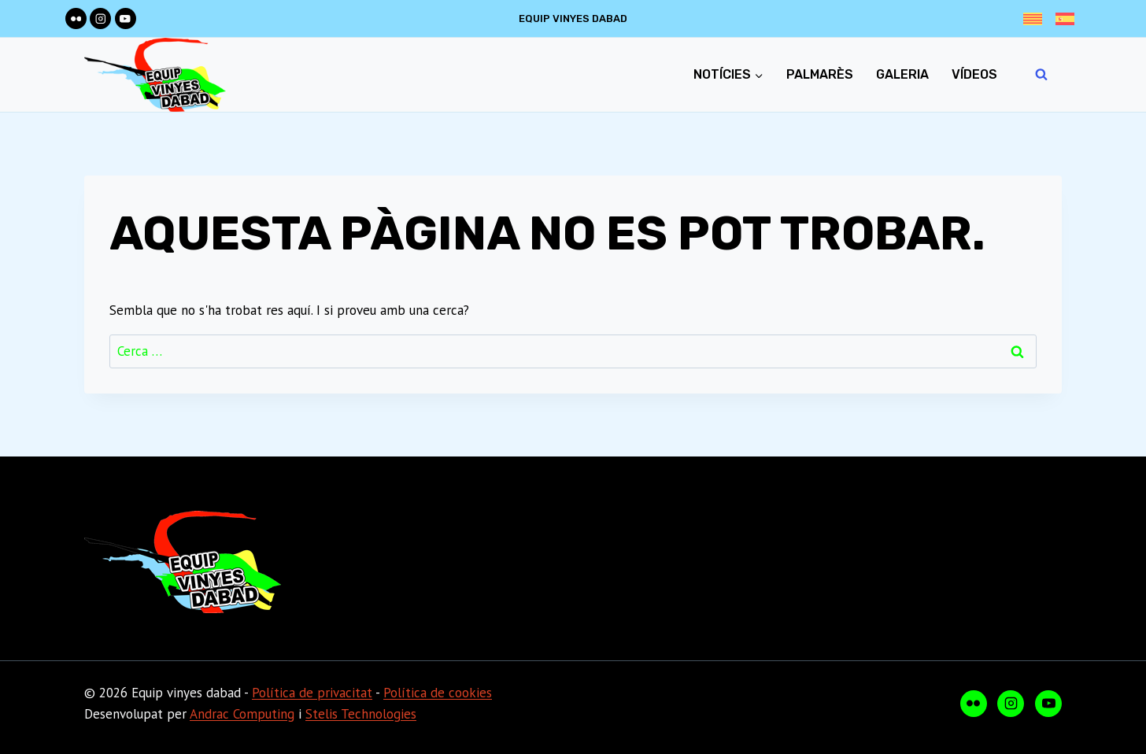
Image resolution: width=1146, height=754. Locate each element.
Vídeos (974, 74)
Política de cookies (437, 692)
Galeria (902, 74)
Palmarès (819, 74)
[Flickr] (76, 18)
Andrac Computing (242, 714)
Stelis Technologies (360, 714)
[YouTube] (125, 18)
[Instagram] (100, 18)
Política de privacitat (312, 692)
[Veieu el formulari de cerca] (1041, 74)
